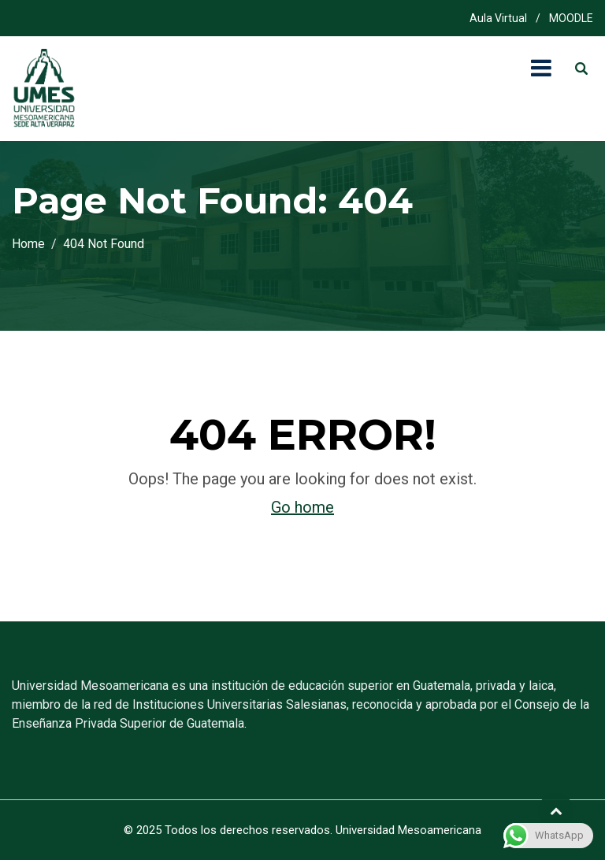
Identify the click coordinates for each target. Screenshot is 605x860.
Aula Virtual (498, 18)
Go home (302, 507)
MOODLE (571, 18)
